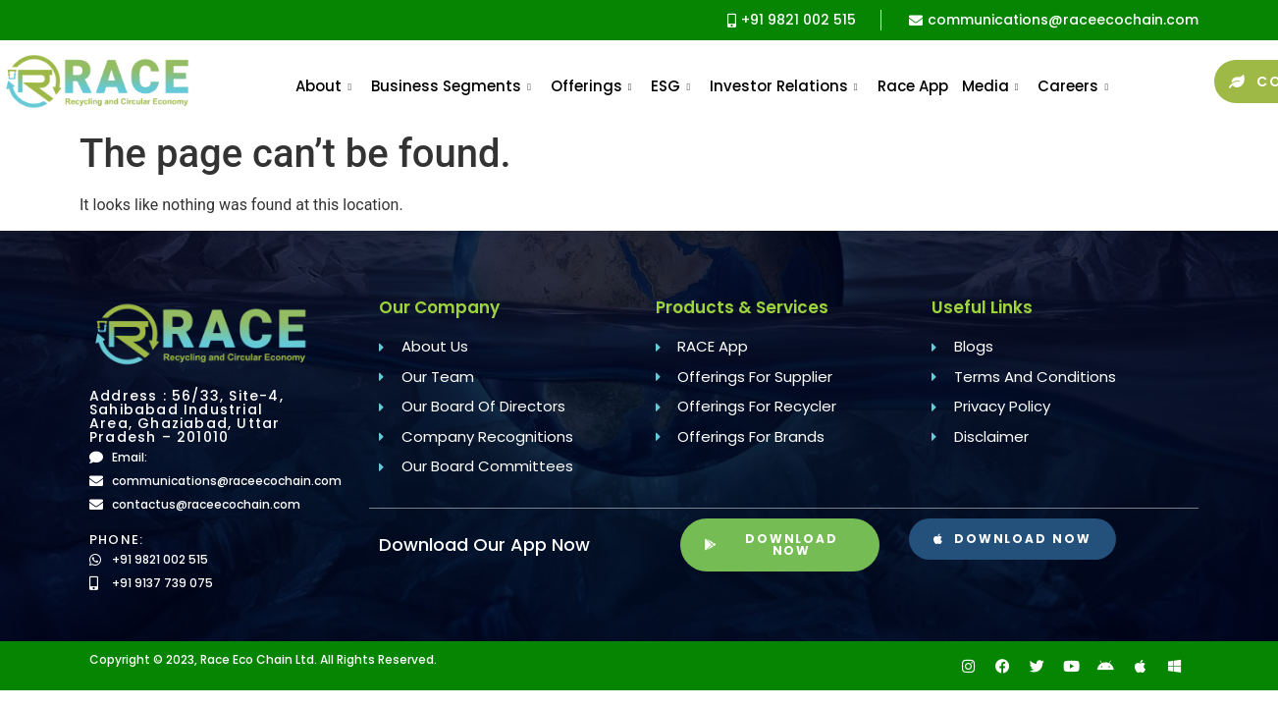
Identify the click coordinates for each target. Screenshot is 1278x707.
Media (990, 86)
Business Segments (451, 86)
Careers (1073, 86)
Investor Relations (784, 86)
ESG (670, 86)
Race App (913, 86)
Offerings (591, 86)
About (323, 86)
